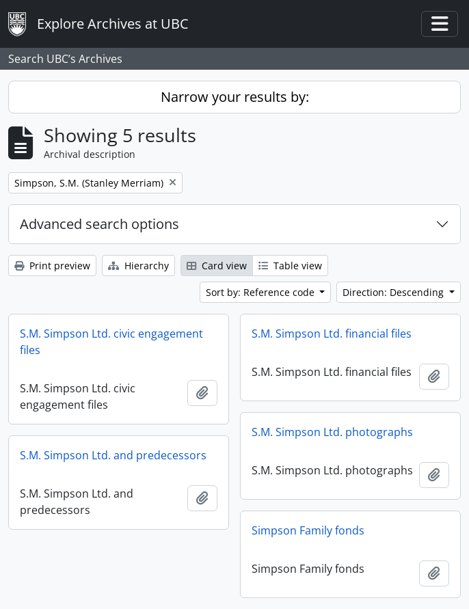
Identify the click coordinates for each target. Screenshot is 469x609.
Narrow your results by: (235, 96)
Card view (217, 265)
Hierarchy (138, 265)
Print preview (52, 265)
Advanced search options (99, 224)
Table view (290, 265)
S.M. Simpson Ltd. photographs (332, 431)
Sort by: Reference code (261, 292)
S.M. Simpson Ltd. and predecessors (113, 455)
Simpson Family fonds (308, 530)
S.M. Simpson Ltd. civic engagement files (111, 341)
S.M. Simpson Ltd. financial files (332, 333)
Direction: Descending (394, 292)
